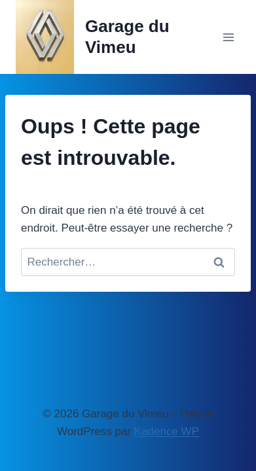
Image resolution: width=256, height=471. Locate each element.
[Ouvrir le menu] (228, 37)
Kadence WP (166, 431)
